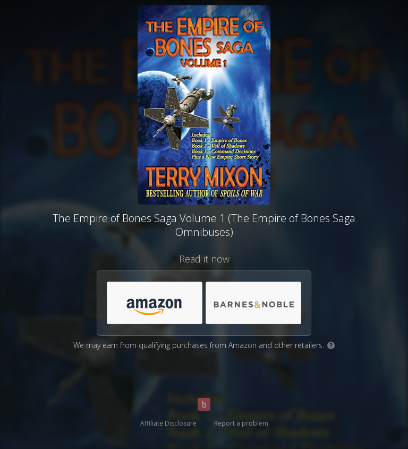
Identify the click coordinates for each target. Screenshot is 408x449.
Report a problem (241, 423)
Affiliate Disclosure (168, 423)
